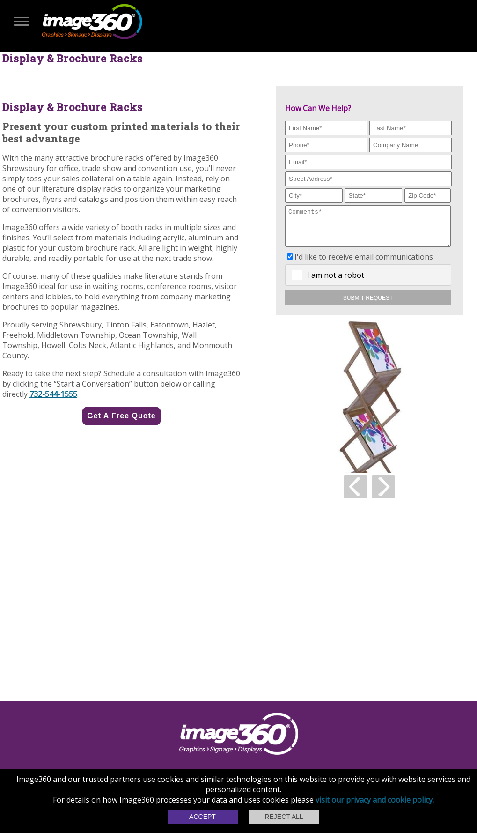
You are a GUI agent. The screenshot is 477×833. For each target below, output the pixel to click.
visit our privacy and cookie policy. (375, 800)
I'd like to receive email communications (363, 264)
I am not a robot (335, 282)
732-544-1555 (53, 394)
